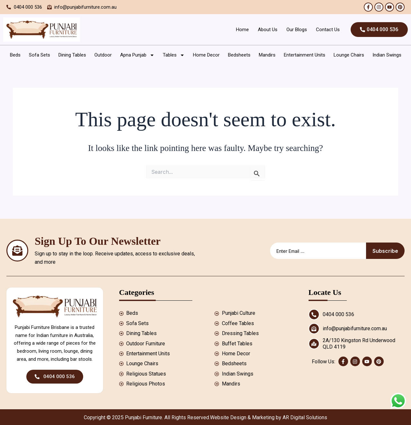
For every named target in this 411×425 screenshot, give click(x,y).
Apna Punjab (137, 55)
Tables (174, 55)
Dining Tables (72, 55)
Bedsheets (239, 55)
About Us (267, 29)
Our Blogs (296, 29)
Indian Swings (386, 55)
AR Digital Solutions (305, 417)
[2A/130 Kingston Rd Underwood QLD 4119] (314, 343)
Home (242, 29)
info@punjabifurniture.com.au (355, 328)
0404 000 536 (338, 314)
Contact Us (327, 29)
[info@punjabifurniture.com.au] (314, 328)
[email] (318, 251)
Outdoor (103, 55)
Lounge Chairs (349, 55)
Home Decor (206, 55)
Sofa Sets (39, 55)
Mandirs (267, 55)
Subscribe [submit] (385, 251)
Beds (15, 55)
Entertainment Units (304, 55)
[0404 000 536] (314, 314)
